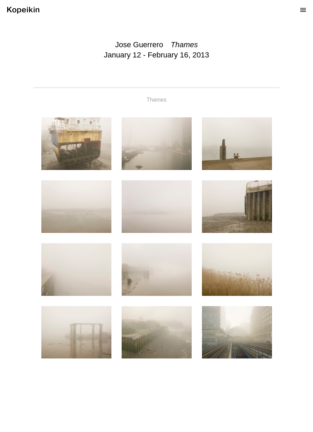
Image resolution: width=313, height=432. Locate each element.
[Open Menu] (303, 9)
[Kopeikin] (22, 9)
